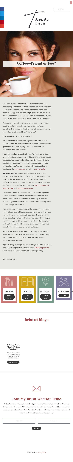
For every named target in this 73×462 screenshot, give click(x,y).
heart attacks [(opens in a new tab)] (39, 169)
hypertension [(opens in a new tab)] (20, 169)
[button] (71, 2)
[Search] (48, 436)
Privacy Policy (42, 452)
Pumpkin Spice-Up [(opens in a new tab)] (41, 248)
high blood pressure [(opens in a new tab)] (25, 188)
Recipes (9, 291)
